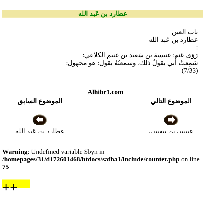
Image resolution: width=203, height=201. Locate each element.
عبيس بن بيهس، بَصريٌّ (171, 131)
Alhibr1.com (106, 91)
